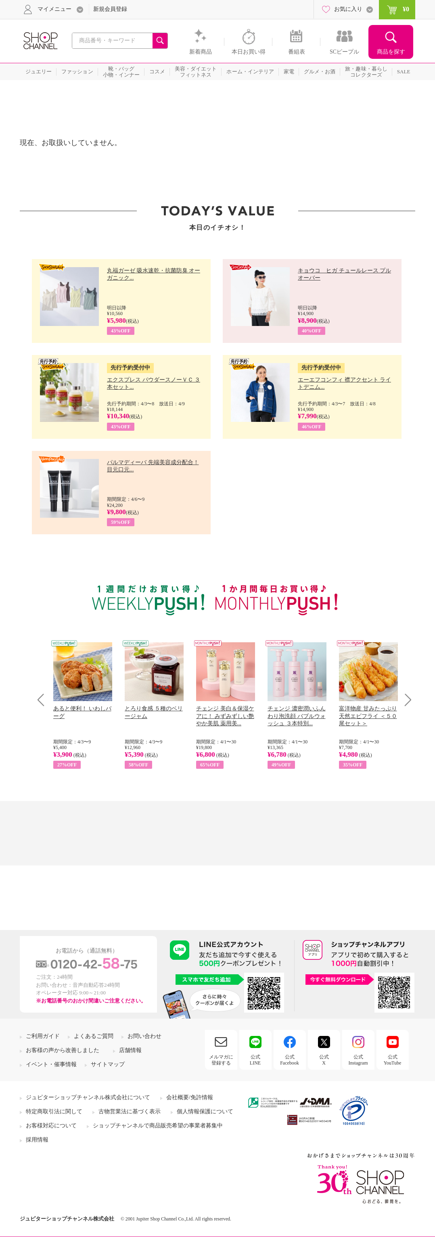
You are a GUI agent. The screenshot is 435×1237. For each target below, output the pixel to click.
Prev (43, 699)
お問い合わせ (144, 1036)
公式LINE (255, 1059)
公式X (324, 1059)
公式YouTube (393, 1059)
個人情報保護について (205, 1111)
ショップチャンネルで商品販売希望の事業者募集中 (158, 1126)
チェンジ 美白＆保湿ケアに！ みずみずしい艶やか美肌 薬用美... (225, 716)
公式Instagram (358, 1059)
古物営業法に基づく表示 (129, 1111)
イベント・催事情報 (51, 1064)
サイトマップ (108, 1064)
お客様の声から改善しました (62, 1050)
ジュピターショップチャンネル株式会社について (88, 1097)
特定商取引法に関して (54, 1111)
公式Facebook (289, 1059)
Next (405, 699)
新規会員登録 (110, 9)
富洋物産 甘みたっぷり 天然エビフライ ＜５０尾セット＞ (368, 716)
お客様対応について (51, 1126)
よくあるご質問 (93, 1036)
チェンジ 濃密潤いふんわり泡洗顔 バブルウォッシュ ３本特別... (297, 716)
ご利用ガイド (43, 1036)
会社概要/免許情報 (189, 1097)
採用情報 (37, 1140)
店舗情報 (130, 1050)
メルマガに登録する (221, 1059)
